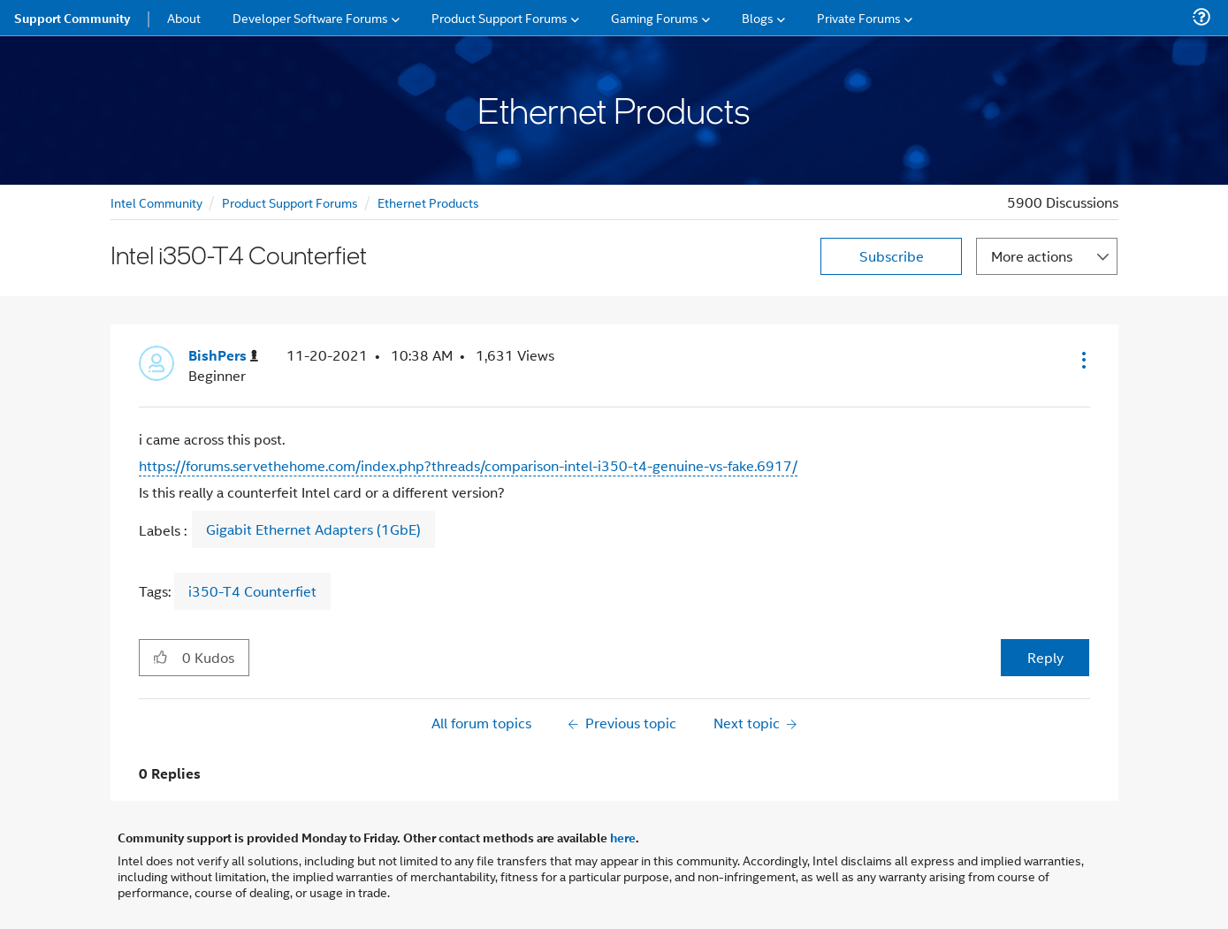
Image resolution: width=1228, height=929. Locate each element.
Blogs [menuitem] (758, 17)
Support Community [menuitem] (72, 17)
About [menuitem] (184, 17)
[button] (1082, 359)
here (623, 837)
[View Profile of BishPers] (223, 356)
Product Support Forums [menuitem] (499, 17)
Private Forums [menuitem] (859, 17)
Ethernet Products (428, 202)
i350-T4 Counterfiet (252, 591)
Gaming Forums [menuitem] (654, 17)
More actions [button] (1031, 256)
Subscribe (891, 256)
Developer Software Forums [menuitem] (310, 17)
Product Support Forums (290, 202)
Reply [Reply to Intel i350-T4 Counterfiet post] (1045, 657)
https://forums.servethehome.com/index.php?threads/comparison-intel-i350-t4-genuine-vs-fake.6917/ (468, 465)
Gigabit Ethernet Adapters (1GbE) (313, 529)
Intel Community (156, 202)
